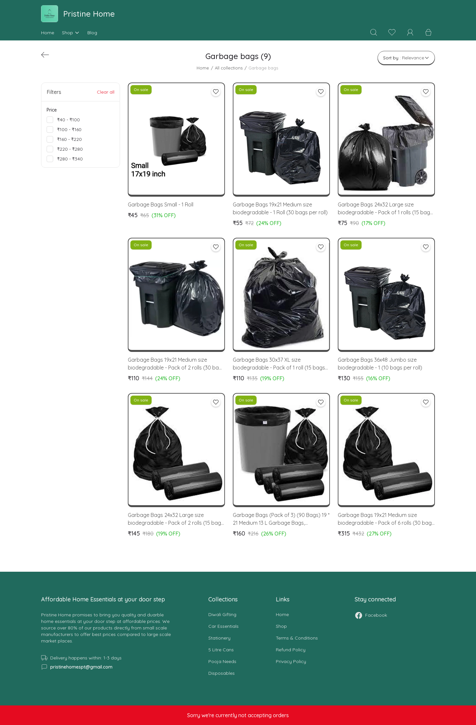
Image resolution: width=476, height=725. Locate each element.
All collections (229, 67)
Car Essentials (223, 626)
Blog (92, 33)
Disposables (221, 673)
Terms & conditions (297, 638)
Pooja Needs (222, 661)
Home (47, 33)
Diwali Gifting (222, 614)
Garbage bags (263, 67)
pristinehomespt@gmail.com (81, 667)
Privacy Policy (291, 661)
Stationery (219, 638)
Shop (71, 33)
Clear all (105, 92)
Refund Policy (290, 650)
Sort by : (406, 57)
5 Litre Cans (221, 650)
